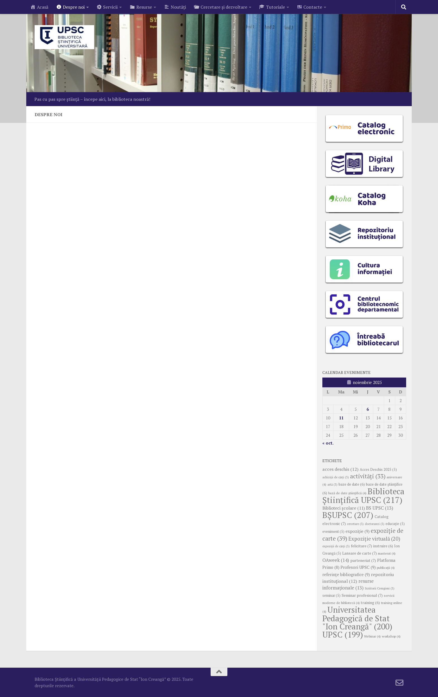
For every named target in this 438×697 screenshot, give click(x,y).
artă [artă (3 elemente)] (332, 484)
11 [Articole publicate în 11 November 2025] (341, 418)
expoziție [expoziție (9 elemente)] (358, 531)
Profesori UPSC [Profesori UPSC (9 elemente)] (358, 567)
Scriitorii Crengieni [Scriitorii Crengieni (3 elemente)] (379, 588)
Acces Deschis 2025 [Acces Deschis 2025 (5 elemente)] (378, 469)
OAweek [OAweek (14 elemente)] (335, 560)
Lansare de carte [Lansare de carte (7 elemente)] (359, 553)
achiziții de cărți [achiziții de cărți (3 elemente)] (335, 477)
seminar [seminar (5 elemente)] (331, 595)
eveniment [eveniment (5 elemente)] (333, 531)
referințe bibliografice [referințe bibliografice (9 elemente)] (346, 574)
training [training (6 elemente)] (370, 602)
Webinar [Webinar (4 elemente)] (372, 636)
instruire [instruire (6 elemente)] (383, 545)
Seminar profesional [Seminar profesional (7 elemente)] (362, 595)
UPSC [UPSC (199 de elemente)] (342, 634)
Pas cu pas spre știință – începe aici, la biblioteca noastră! (92, 99)
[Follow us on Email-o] (399, 683)
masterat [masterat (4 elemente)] (387, 553)
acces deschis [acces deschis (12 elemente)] (340, 469)
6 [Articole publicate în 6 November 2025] (367, 409)
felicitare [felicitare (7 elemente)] (361, 545)
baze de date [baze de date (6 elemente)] (352, 484)
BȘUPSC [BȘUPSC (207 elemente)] (347, 515)
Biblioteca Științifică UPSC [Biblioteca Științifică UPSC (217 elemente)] (363, 495)
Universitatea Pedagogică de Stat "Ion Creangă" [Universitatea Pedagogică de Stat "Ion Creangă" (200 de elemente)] (357, 618)
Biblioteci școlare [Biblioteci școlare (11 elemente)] (343, 508)
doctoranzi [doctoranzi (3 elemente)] (374, 524)
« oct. (328, 443)
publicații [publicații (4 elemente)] (386, 567)
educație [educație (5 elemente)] (395, 523)
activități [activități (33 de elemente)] (367, 476)
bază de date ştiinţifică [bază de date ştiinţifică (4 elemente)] (347, 493)
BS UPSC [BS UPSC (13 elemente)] (379, 508)
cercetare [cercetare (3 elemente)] (355, 524)
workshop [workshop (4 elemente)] (391, 636)
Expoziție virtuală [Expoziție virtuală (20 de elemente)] (374, 538)
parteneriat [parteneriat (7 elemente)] (363, 560)
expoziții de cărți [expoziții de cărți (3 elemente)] (336, 546)
